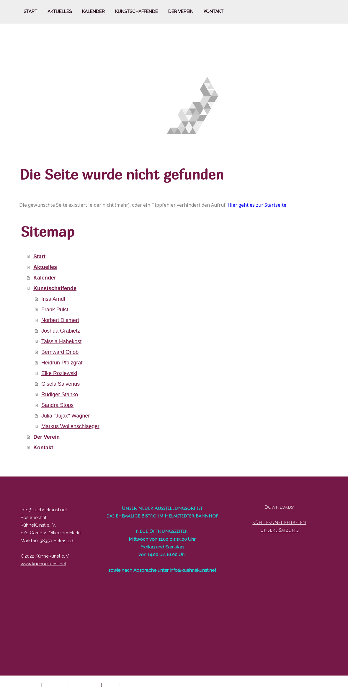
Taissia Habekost (61, 341)
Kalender (93, 11)
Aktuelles (60, 11)
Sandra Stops (57, 405)
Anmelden (320, 691)
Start (30, 11)
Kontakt (213, 11)
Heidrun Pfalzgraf (61, 363)
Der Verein (180, 11)
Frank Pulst (54, 310)
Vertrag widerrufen (144, 684)
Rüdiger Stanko (59, 394)
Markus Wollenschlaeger (70, 426)
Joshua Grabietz (60, 331)
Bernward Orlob (60, 352)
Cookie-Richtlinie (85, 684)
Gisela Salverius (60, 384)
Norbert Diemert (60, 320)
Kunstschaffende (136, 11)
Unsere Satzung (279, 530)
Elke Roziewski (59, 373)
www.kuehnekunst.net (43, 563)
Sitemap (111, 684)
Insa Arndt (53, 299)
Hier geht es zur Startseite (257, 205)
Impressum (29, 684)
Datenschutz (55, 684)
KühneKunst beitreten (279, 522)
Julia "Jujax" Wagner (65, 416)
